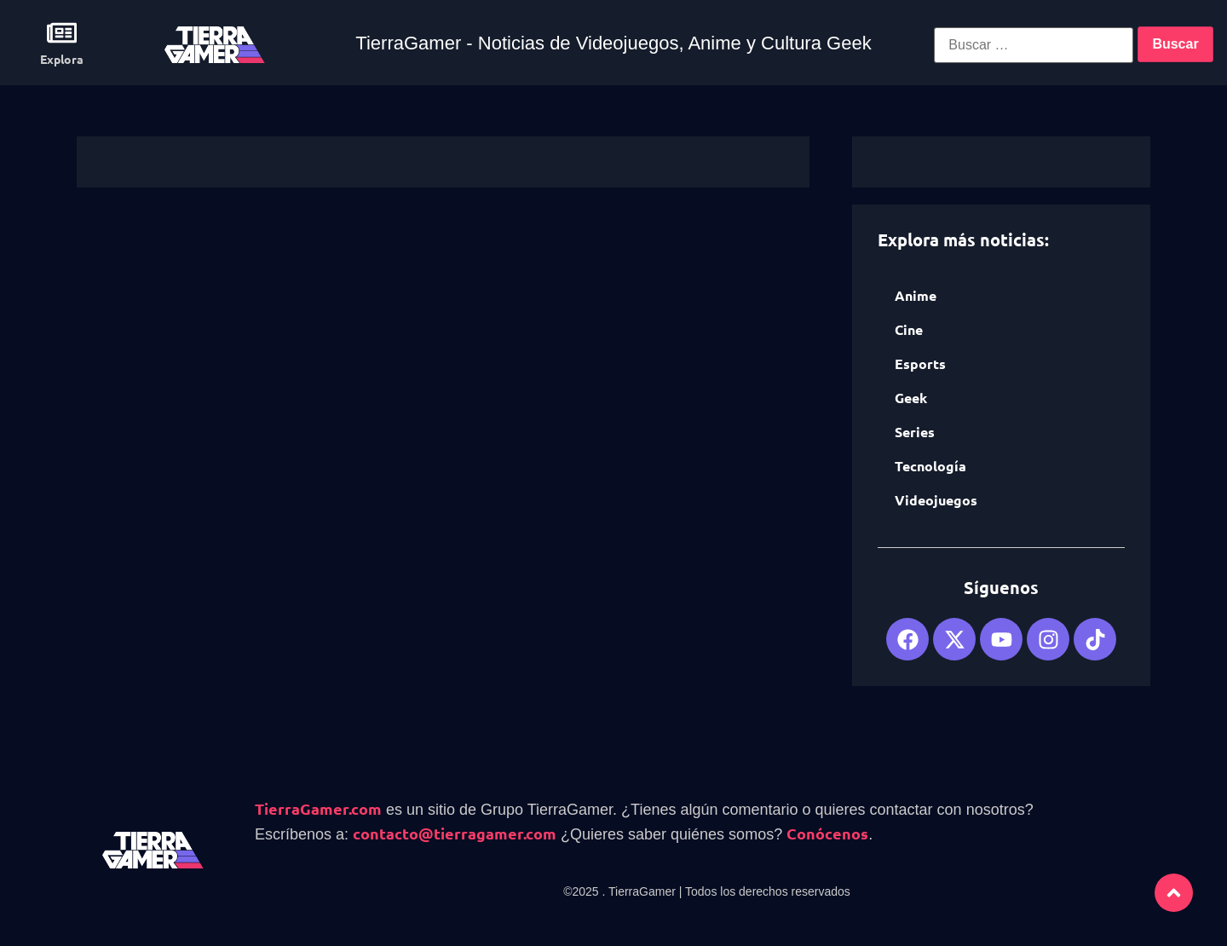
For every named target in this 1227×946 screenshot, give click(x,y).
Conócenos (827, 833)
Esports (920, 363)
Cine (909, 329)
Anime (915, 295)
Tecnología (930, 466)
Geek (911, 398)
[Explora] (62, 33)
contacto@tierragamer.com (454, 833)
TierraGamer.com (318, 808)
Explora (62, 58)
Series (915, 432)
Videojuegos (936, 500)
